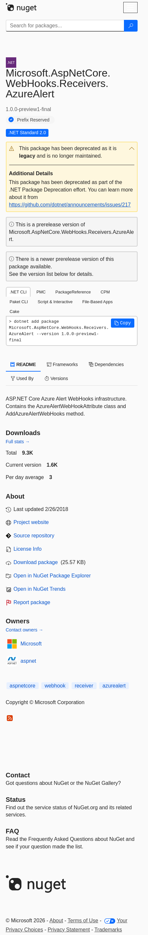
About (56, 920)
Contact (18, 775)
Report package (32, 602)
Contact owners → (24, 629)
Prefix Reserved (33, 119)
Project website (31, 522)
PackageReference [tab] (73, 292)
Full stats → (18, 441)
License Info (28, 549)
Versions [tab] (56, 378)
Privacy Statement (68, 929)
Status (16, 799)
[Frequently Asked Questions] (12, 831)
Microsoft (31, 643)
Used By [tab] (22, 378)
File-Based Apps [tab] (97, 301)
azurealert (114, 685)
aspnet (28, 661)
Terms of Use (83, 920)
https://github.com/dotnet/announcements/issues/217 (70, 204)
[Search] (131, 26)
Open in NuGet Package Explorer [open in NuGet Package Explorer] (52, 575)
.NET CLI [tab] (18, 292)
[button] (71, 152)
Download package (36, 562)
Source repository (34, 535)
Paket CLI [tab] (19, 301)
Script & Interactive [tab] (55, 301)
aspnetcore (22, 685)
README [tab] (23, 364)
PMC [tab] (41, 292)
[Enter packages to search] (65, 26)
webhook (55, 685)
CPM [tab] (105, 292)
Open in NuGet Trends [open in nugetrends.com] (40, 589)
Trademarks (108, 929)
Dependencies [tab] (106, 364)
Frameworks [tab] (62, 364)
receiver (84, 685)
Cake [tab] (15, 311)
